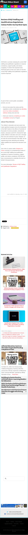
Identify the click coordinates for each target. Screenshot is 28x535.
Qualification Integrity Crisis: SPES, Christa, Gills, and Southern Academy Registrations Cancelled (14, 324)
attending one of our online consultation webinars (14, 110)
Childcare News (13, 226)
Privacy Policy (16, 523)
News (5, 6)
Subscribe (22, 523)
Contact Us (14, 525)
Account (26, 6)
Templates (19, 6)
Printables (16, 6)
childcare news (15, 227)
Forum (22, 6)
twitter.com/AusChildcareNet (15, 511)
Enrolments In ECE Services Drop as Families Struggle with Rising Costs (14, 306)
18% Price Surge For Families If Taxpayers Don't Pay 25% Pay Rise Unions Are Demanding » (14, 337)
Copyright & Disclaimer (8, 523)
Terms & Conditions (18, 521)
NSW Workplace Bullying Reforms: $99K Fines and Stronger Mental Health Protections (14, 271)
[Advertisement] (14, 14)
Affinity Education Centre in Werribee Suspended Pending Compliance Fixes (14, 288)
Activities (12, 6)
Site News (12, 521)
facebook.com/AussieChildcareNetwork (15, 513)
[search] (14, 478)
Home (2, 6)
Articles (9, 6)
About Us (7, 521)
